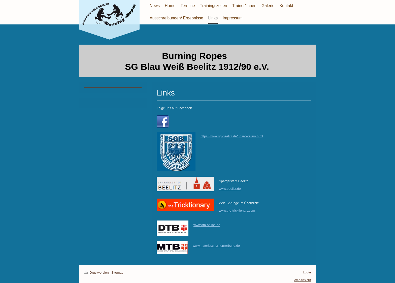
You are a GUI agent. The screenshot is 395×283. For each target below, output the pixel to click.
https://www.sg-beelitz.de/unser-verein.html (232, 136)
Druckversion (97, 272)
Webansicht (302, 280)
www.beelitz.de (230, 189)
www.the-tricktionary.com (237, 210)
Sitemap (117, 272)
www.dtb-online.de (206, 225)
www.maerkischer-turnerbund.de (216, 245)
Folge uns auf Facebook (174, 108)
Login (307, 272)
